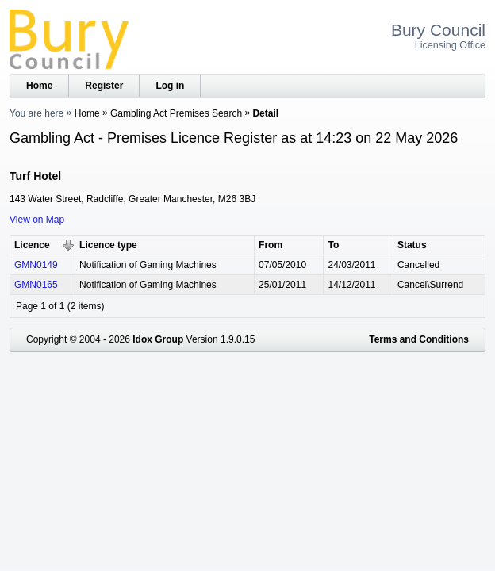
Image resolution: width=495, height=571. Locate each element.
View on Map (37, 219)
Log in (169, 85)
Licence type (108, 245)
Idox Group (157, 339)
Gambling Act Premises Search (176, 113)
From (270, 245)
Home (39, 85)
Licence (32, 245)
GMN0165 (36, 284)
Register (104, 85)
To (333, 245)
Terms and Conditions (419, 339)
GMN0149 (36, 264)
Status (412, 245)
